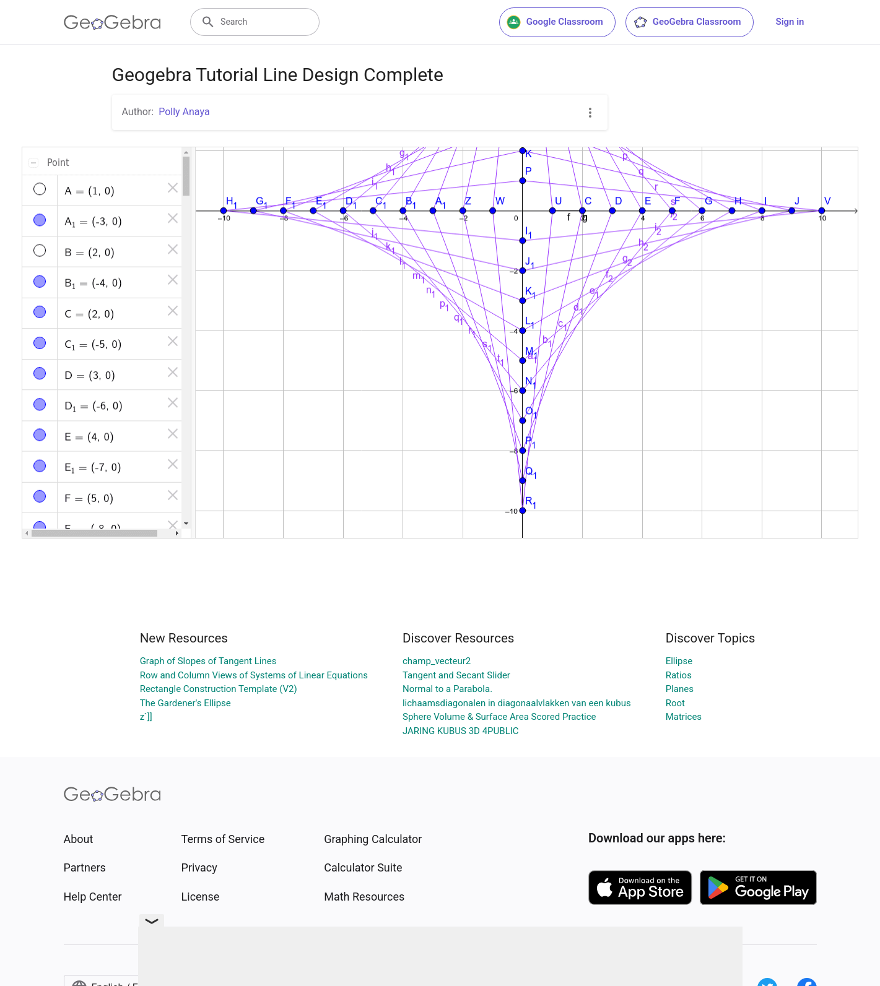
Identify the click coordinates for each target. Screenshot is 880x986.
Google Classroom (555, 22)
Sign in (790, 21)
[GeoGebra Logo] (112, 22)
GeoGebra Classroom (687, 22)
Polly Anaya (184, 112)
